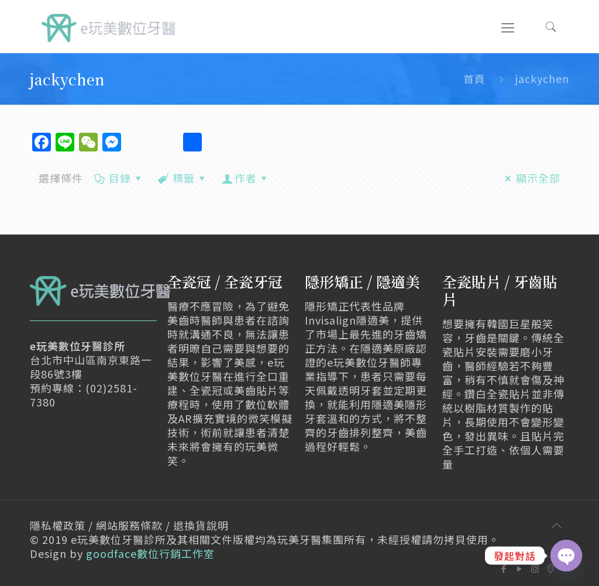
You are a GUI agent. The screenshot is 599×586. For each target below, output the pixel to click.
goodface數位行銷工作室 (150, 553)
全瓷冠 (189, 281)
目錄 (118, 177)
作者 (245, 177)
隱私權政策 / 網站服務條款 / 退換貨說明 (129, 525)
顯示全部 (530, 177)
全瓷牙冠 (253, 281)
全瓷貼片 (471, 281)
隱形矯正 (334, 281)
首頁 (474, 78)
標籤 (182, 177)
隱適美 (398, 281)
